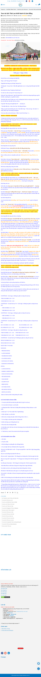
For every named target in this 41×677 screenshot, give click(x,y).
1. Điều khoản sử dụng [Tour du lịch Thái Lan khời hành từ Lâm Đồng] (5, 628)
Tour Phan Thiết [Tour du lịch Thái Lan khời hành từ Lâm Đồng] (4, 588)
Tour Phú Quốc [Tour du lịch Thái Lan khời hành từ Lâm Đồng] (4, 591)
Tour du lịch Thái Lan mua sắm (8, 518)
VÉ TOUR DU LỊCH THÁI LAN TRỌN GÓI (10, 498)
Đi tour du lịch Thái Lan (6, 526)
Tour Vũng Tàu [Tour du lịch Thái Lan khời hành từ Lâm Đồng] (4, 590)
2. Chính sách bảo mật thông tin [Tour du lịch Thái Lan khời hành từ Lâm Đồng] (7, 630)
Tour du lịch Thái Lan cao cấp (8, 520)
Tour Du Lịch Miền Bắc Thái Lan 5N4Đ (9, 502)
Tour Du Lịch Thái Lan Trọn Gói (8, 504)
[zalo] (32, 1)
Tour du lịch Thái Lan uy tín (7, 500)
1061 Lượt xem (17, 15)
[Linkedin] (10, 492)
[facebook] (26, 1)
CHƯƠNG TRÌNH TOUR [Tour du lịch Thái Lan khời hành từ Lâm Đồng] (11, 9)
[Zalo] (18, 492)
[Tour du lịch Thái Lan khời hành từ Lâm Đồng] (20, 4)
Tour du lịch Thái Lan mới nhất (8, 514)
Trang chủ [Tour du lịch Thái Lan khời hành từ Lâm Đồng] (3, 9)
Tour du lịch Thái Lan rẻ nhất (7, 512)
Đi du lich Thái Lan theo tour (7, 516)
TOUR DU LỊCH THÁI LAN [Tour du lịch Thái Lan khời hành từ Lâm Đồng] (22, 9)
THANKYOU (20, 648)
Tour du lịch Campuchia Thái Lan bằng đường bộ (11, 522)
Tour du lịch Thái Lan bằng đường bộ (9, 524)
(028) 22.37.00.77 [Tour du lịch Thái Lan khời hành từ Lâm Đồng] (21, 1)
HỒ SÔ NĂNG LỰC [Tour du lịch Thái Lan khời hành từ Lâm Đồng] (6, 569)
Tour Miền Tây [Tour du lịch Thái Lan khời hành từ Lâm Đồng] (3, 593)
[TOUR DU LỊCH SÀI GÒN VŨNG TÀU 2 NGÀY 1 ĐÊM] (10, 612)
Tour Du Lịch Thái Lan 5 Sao (7, 506)
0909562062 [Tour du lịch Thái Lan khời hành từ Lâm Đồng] (14, 1)
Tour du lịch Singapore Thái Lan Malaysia (10, 508)
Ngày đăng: (3, 15)
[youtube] (29, 1)
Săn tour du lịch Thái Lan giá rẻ (8, 510)
